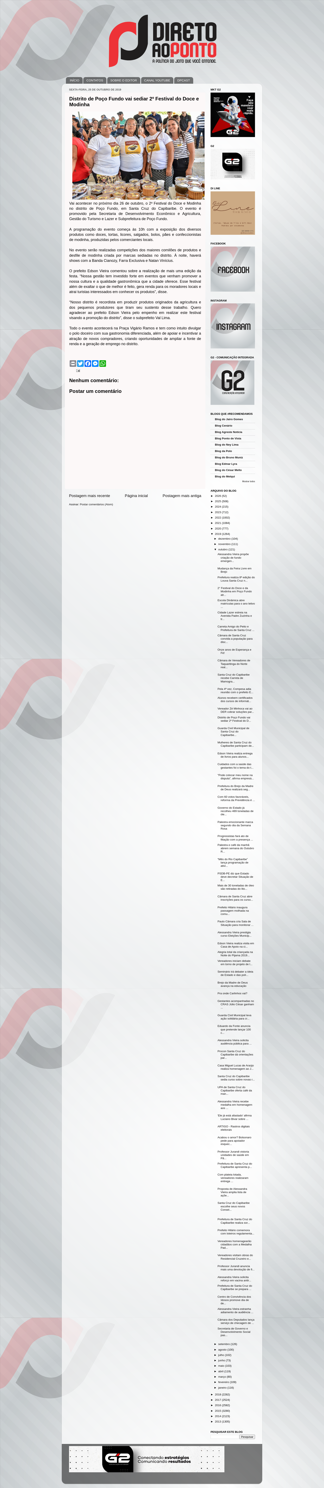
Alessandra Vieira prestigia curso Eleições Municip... (234, 934)
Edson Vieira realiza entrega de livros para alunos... (235, 755)
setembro (224, 1344)
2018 (218, 1394)
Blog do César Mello (228, 470)
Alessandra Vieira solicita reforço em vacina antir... (234, 1279)
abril (221, 1371)
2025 (218, 501)
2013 (218, 1421)
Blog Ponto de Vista (228, 438)
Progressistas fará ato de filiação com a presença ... (235, 838)
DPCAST (183, 80)
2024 (218, 506)
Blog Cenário (223, 425)
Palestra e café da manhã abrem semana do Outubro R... (236, 848)
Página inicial (136, 496)
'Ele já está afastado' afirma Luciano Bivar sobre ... (235, 1117)
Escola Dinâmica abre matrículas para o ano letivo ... (236, 603)
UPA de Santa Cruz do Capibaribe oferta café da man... (235, 1090)
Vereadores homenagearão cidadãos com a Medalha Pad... (235, 1244)
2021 (218, 523)
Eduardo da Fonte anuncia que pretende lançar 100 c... (234, 1029)
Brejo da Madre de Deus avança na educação (233, 984)
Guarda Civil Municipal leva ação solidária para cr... (234, 1017)
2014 (218, 1416)
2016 (218, 1405)
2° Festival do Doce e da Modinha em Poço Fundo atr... (235, 591)
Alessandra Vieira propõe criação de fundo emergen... (233, 557)
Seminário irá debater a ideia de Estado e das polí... (235, 973)
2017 (218, 1399)
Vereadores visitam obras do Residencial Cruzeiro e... (235, 1257)
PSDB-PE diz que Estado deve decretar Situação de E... (235, 877)
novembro (224, 544)
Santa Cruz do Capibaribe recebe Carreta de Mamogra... (234, 678)
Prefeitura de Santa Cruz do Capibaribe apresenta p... (235, 1165)
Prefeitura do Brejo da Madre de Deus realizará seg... (235, 788)
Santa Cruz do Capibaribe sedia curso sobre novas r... (236, 1078)
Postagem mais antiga (182, 496)
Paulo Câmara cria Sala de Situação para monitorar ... (236, 923)
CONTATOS (94, 80)
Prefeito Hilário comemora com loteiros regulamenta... (236, 1232)
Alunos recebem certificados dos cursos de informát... (235, 699)
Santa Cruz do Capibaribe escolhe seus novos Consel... (234, 1206)
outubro (223, 549)
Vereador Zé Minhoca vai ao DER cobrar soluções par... (236, 710)
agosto (222, 1349)
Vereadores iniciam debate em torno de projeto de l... (235, 962)
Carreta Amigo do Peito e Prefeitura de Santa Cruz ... (236, 628)
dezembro (224, 538)
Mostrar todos (248, 481)
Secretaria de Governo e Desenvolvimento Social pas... (234, 1332)
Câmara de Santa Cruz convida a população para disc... (235, 639)
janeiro (222, 1387)
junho (222, 1360)
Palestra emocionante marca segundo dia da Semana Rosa (235, 825)
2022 (218, 517)
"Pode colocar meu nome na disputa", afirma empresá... (236, 777)
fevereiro (224, 1382)
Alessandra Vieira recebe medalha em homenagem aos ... (235, 1105)
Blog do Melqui (225, 476)
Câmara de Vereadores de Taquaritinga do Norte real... (234, 664)
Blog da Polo (223, 451)
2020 (218, 528)
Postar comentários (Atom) (96, 504)
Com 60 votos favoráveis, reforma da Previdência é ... (236, 798)
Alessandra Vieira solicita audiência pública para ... (235, 1042)
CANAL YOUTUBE (157, 80)
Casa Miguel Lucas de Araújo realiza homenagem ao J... (236, 1067)
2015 (218, 1410)
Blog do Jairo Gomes (229, 419)
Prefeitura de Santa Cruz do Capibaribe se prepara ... (235, 1287)
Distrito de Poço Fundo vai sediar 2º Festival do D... (234, 719)
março (222, 1376)
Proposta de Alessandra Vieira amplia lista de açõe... (232, 1192)
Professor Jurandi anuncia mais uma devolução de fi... (236, 1268)
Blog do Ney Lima (226, 444)
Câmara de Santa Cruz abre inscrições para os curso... (235, 898)
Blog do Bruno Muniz (229, 457)
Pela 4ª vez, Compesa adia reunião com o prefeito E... (235, 690)
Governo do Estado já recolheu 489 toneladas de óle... (236, 811)
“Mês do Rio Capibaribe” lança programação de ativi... (233, 862)
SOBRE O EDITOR (123, 80)
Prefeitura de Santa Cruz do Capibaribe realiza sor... (235, 1221)
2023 (218, 512)
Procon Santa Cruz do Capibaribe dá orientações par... (235, 1054)
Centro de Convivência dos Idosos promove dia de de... (234, 1300)
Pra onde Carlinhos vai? (232, 993)
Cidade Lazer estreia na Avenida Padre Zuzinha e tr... (235, 616)
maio (221, 1365)
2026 (218, 495)
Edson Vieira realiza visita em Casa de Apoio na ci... (236, 945)
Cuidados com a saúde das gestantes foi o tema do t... (236, 766)
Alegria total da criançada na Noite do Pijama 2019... (235, 953)
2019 (218, 533)
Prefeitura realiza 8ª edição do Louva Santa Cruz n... (236, 579)
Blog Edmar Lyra (226, 463)
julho (221, 1355)
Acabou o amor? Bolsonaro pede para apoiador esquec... (234, 1141)
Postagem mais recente (89, 496)
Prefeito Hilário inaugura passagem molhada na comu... (233, 911)
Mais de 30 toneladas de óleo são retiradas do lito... (236, 887)
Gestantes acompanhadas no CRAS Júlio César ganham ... (236, 1004)
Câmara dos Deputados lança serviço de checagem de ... (236, 1321)
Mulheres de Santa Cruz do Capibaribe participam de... (236, 744)
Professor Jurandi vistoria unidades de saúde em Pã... (233, 1155)
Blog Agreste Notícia (228, 432)
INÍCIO (74, 80)
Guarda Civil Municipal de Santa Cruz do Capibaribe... (233, 731)
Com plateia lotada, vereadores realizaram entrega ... (233, 1178)
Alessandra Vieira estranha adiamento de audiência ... (235, 1310)
